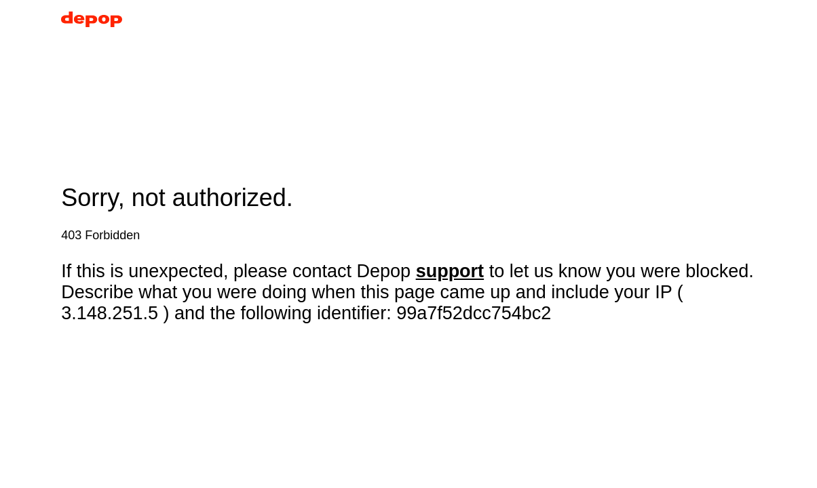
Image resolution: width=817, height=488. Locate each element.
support (450, 271)
